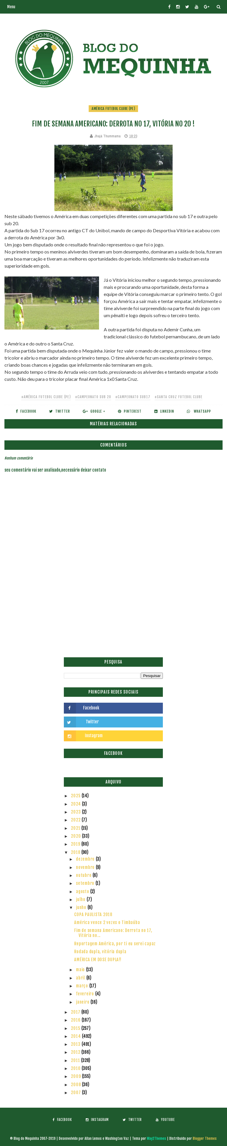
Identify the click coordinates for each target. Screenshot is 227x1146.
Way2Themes (156, 1138)
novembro (86, 867)
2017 (76, 1012)
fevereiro (85, 993)
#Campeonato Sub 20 (93, 397)
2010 (76, 1068)
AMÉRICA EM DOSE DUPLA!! (97, 959)
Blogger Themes (205, 1138)
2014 (76, 1036)
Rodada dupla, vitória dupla (100, 951)
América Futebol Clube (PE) (113, 108)
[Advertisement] (113, 613)
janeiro (83, 1002)
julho (81, 899)
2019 (76, 844)
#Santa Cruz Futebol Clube (178, 397)
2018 (76, 852)
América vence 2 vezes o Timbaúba (107, 922)
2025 (76, 795)
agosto (83, 891)
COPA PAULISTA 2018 (93, 914)
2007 (76, 1092)
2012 (76, 1052)
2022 (76, 819)
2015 (76, 1028)
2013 (76, 1044)
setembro (85, 883)
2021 (76, 828)
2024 (76, 803)
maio (81, 969)
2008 (76, 1084)
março (82, 985)
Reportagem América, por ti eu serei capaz (115, 943)
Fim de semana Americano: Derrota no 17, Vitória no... (113, 933)
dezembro (86, 859)
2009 (76, 1076)
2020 (76, 836)
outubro (84, 875)
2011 (76, 1060)
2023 (76, 811)
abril (81, 977)
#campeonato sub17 (132, 397)
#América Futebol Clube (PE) (46, 397)
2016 (76, 1019)
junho (81, 907)
